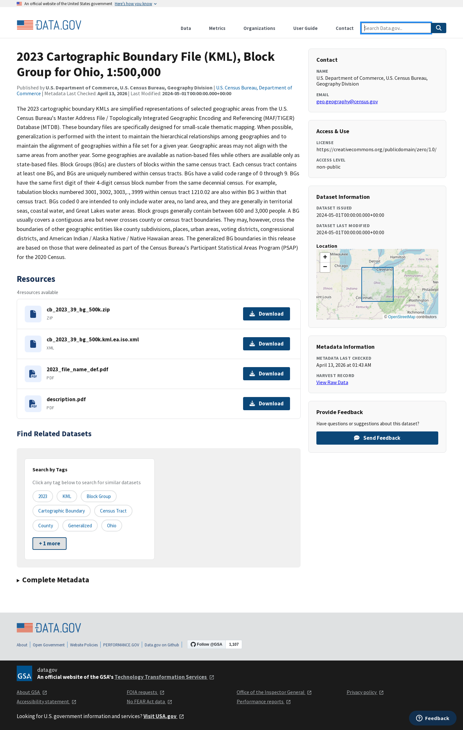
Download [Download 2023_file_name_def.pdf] (267, 373)
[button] (325, 258)
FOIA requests (146, 692)
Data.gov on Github (162, 645)
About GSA (32, 692)
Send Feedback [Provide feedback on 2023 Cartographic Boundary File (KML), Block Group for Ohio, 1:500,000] (377, 437)
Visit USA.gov (163, 716)
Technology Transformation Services (164, 676)
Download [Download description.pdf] (267, 403)
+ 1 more (49, 543)
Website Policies (84, 645)
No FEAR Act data (149, 701)
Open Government (49, 645)
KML (66, 496)
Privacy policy (365, 692)
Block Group (98, 496)
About (22, 645)
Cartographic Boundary (61, 511)
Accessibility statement (47, 701)
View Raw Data (332, 382)
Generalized (80, 525)
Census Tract (113, 511)
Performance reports (264, 701)
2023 (42, 496)
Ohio (111, 525)
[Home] (49, 25)
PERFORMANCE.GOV (121, 645)
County (45, 525)
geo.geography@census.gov (347, 101)
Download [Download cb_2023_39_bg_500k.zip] (267, 313)
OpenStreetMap (401, 317)
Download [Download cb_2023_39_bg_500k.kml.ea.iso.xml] (267, 343)
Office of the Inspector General (274, 692)
